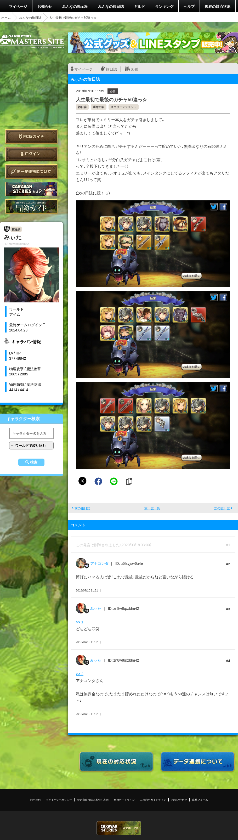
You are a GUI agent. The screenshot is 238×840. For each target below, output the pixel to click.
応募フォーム (200, 800)
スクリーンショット (124, 107)
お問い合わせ (179, 800)
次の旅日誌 (222, 508)
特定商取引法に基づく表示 (93, 800)
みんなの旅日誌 (111, 6)
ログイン (31, 154)
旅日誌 (111, 69)
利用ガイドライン (124, 800)
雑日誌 (82, 107)
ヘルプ (189, 6)
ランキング (164, 6)
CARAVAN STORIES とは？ (31, 189)
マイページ (18, 6)
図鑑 (134, 69)
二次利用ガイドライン (153, 800)
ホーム (6, 17)
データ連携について (31, 171)
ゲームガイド (31, 206)
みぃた (95, 608)
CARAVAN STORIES (119, 828)
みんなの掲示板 (75, 6)
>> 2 (79, 673)
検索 (33, 462)
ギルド (139, 6)
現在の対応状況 (217, 6)
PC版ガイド (31, 136)
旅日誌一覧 (152, 508)
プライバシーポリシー (59, 800)
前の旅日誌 (82, 508)
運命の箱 (98, 107)
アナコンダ (99, 563)
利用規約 (35, 800)
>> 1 (79, 622)
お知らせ (44, 6)
